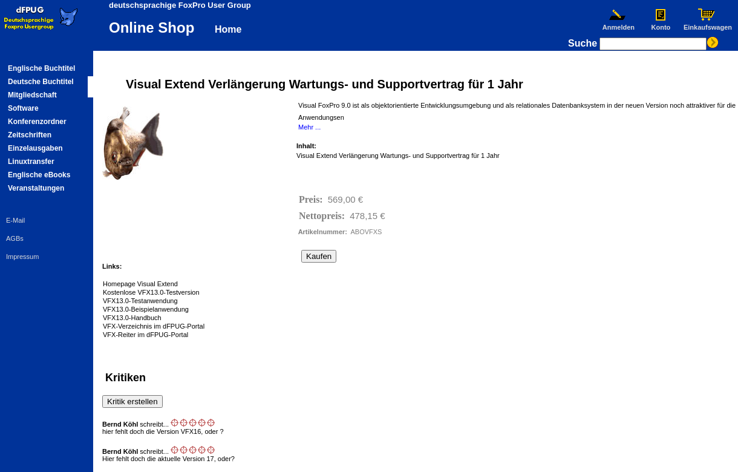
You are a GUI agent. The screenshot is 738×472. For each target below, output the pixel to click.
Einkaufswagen (708, 24)
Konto (661, 24)
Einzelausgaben (35, 148)
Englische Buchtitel (41, 68)
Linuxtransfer (31, 161)
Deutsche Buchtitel (41, 81)
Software (23, 108)
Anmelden (618, 24)
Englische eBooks (39, 175)
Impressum (22, 256)
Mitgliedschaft (32, 95)
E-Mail (15, 220)
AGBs (15, 238)
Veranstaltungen (36, 188)
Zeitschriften (29, 135)
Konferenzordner (37, 121)
